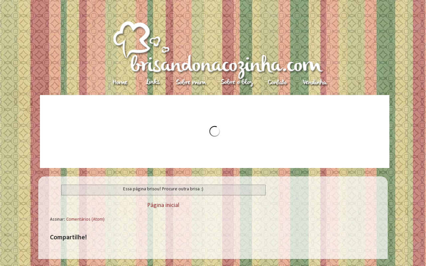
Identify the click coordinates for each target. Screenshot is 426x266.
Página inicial (163, 205)
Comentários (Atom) (85, 219)
